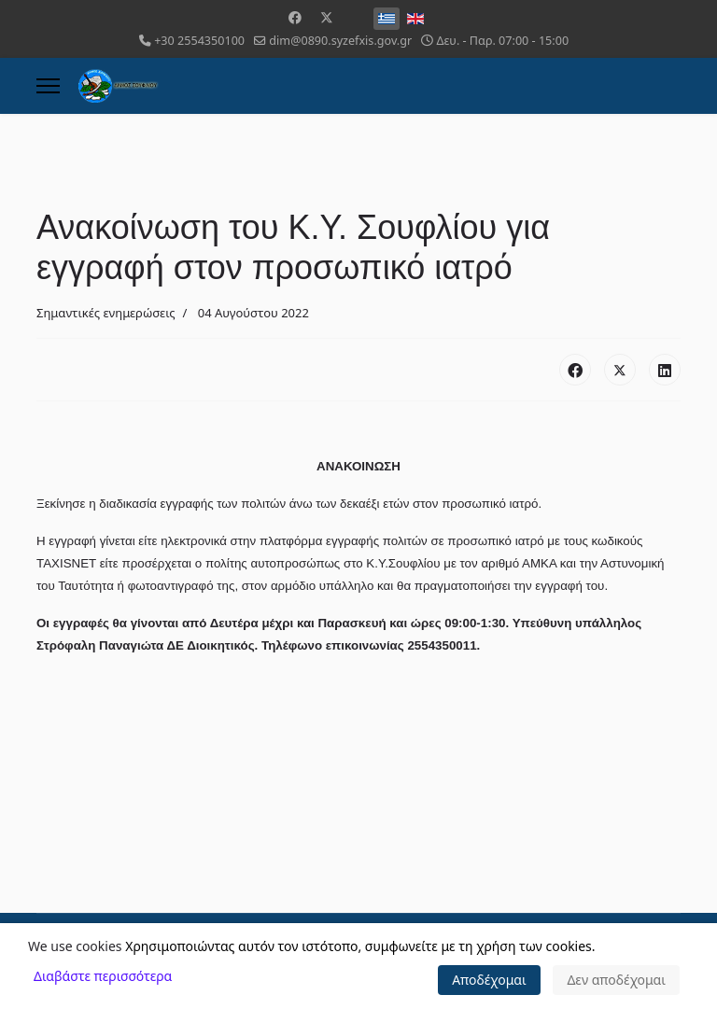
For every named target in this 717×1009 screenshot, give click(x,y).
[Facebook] (295, 17)
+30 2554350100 (199, 41)
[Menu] (48, 86)
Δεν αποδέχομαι (616, 979)
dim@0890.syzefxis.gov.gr (340, 41)
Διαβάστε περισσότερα (103, 976)
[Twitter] (326, 17)
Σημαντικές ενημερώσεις (106, 312)
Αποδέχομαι (489, 979)
